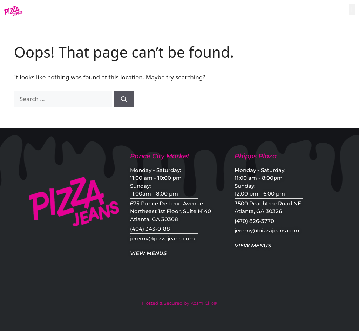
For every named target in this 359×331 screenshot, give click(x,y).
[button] (352, 9)
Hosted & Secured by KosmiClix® (179, 303)
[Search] (124, 99)
